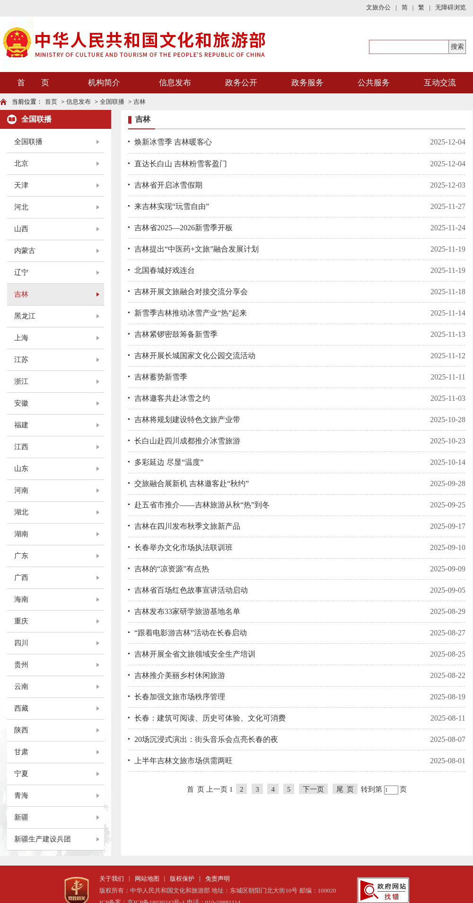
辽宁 (21, 272)
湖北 (21, 512)
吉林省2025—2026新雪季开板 (183, 228)
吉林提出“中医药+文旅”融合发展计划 (196, 249)
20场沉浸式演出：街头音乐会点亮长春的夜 (206, 739)
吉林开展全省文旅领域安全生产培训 (194, 654)
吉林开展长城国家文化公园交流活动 (194, 356)
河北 (21, 207)
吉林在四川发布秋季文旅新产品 (187, 526)
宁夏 (21, 773)
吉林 (139, 101)
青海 (21, 795)
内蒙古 (24, 250)
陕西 (21, 730)
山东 (21, 468)
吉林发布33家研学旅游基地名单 (187, 611)
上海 (21, 338)
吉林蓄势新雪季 (160, 377)
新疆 (21, 817)
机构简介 (104, 82)
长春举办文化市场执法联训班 (183, 547)
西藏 (21, 708)
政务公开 (241, 82)
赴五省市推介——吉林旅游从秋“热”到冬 (202, 505)
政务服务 (307, 82)
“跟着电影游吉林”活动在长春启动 (190, 633)
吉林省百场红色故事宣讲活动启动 (191, 590)
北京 (21, 163)
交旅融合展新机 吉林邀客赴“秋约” (191, 483)
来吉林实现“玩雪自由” (171, 206)
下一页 (313, 789)
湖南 (21, 534)
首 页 (33, 82)
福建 (21, 425)
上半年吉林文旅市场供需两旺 (183, 761)
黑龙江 (24, 316)
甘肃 (21, 752)
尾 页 (345, 789)
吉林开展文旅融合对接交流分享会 (191, 292)
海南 (21, 599)
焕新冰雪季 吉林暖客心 (173, 142)
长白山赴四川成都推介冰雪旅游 (187, 441)
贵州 (21, 664)
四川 (21, 643)
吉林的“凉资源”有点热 (171, 569)
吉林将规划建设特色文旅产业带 (187, 419)
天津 (21, 185)
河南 (21, 490)
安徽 (21, 403)
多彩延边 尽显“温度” (168, 462)
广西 (21, 577)
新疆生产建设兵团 (42, 839)
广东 (21, 556)
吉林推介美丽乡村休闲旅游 (179, 675)
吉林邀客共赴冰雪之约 (172, 398)
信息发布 (175, 82)
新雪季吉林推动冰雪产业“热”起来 (190, 313)
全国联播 (112, 101)
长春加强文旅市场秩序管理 (179, 697)
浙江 (21, 381)
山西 (21, 229)
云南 (21, 686)
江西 (21, 447)
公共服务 (374, 82)
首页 (51, 101)
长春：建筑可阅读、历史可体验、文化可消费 (210, 718)
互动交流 (440, 82)
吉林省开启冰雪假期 (168, 185)
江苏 (21, 359)
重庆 (21, 621)
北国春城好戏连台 (164, 270)
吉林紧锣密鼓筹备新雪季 (176, 334)
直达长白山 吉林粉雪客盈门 (180, 164)
